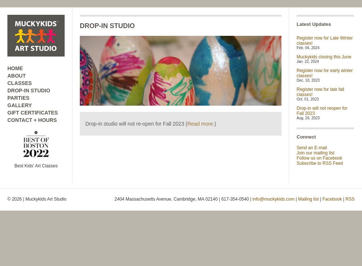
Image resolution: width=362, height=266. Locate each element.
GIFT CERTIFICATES (32, 113)
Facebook (332, 199)
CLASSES (19, 83)
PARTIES (18, 98)
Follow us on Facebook (319, 158)
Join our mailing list (315, 153)
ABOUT (16, 76)
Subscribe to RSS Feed (320, 163)
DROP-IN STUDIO (28, 90)
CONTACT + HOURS (32, 120)
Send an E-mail (312, 147)
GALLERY (19, 105)
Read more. (200, 124)
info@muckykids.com (274, 199)
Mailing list (308, 199)
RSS (350, 199)
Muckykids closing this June (324, 56)
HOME (15, 68)
